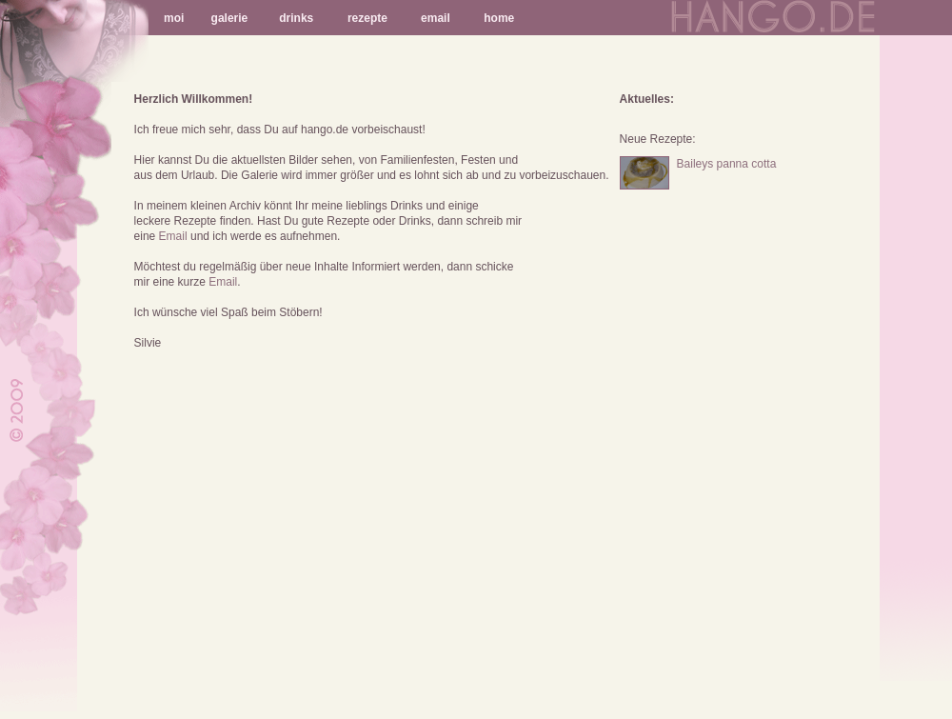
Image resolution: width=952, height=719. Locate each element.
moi (174, 18)
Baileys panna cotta (727, 163)
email (435, 18)
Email (173, 236)
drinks (296, 18)
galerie (229, 18)
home (499, 18)
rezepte (367, 18)
